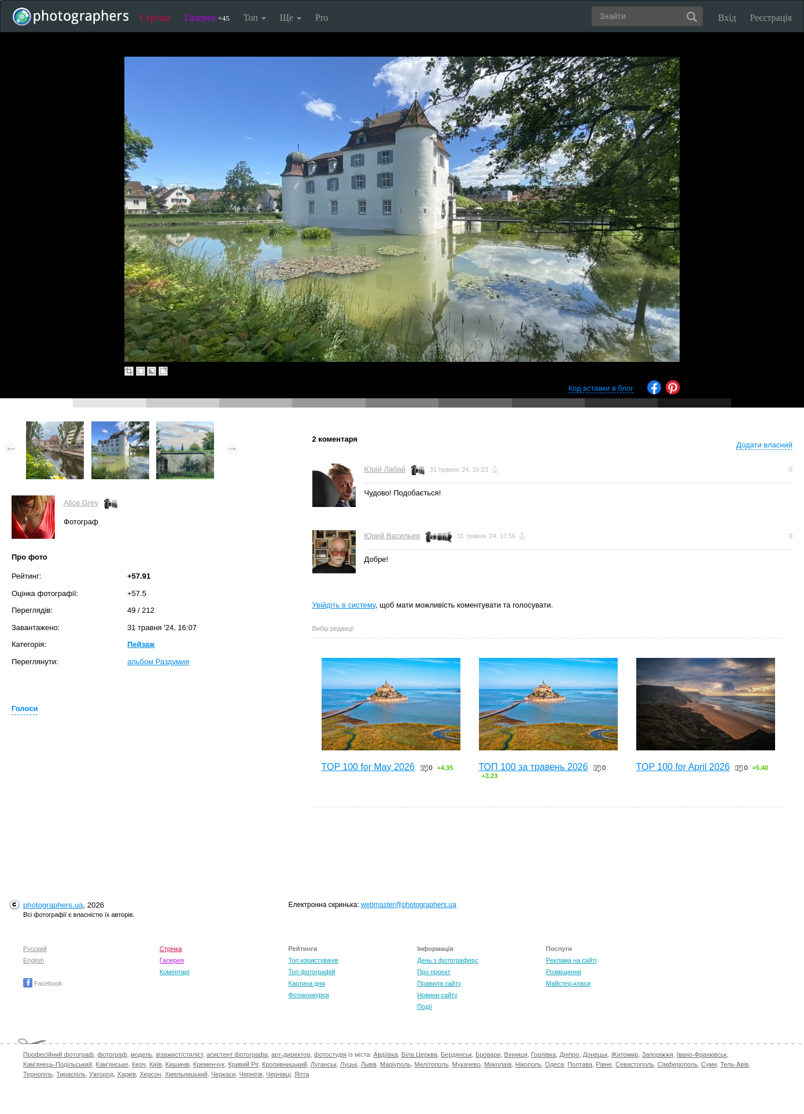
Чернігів (251, 1074)
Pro (321, 18)
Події (424, 1006)
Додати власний (764, 445)
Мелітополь (431, 1064)
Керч (139, 1064)
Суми (709, 1064)
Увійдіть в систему (344, 605)
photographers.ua (53, 905)
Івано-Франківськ (701, 1054)
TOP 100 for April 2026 (683, 767)
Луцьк (348, 1064)
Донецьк (594, 1054)
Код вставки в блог (600, 388)
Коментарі (175, 971)
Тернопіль (38, 1074)
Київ (155, 1064)
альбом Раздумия (158, 661)
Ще (290, 18)
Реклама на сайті (571, 960)
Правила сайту (439, 983)
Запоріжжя (657, 1054)
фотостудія (330, 1054)
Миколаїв (498, 1064)
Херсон (150, 1074)
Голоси (25, 708)
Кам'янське (111, 1064)
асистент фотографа (237, 1054)
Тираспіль (71, 1074)
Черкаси (223, 1074)
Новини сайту (437, 994)
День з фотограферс (447, 960)
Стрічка (155, 18)
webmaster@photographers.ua (408, 905)
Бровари (488, 1054)
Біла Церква (419, 1054)
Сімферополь (678, 1064)
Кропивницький (284, 1064)
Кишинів (177, 1064)
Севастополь (634, 1064)
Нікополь (528, 1064)
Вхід (727, 18)
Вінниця (516, 1054)
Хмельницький (186, 1074)
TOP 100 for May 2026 (368, 767)
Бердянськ (456, 1054)
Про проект (433, 971)
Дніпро (569, 1054)
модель (142, 1054)
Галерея (207, 18)
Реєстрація (771, 18)
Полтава (579, 1064)
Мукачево (466, 1064)
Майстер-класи (568, 983)
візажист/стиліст (179, 1054)
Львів (369, 1064)
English (33, 960)
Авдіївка (386, 1054)
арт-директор (291, 1054)
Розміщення (563, 971)
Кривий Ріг (243, 1064)
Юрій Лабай (385, 469)
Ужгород (101, 1074)
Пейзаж (140, 644)
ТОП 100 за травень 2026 (533, 767)
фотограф (112, 1054)
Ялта (301, 1074)
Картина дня (306, 983)
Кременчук (208, 1064)
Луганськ (324, 1064)
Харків (126, 1074)
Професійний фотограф (58, 1054)
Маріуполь (395, 1064)
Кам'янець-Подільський (57, 1064)
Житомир (624, 1054)
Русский (35, 948)
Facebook (42, 983)
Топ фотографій (311, 971)
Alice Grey (81, 502)
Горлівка (543, 1054)
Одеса (554, 1064)
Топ (255, 18)
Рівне (604, 1064)
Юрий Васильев (392, 535)
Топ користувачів (313, 960)
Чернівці (278, 1074)
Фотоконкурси (308, 994)
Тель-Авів (734, 1064)
